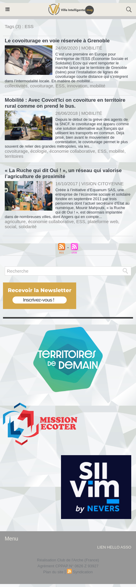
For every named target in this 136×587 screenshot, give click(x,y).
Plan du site (53, 572)
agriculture (15, 221)
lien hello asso (114, 547)
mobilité (97, 85)
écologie (38, 151)
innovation (77, 85)
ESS (60, 85)
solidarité (28, 226)
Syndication (83, 572)
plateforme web (103, 221)
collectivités (16, 85)
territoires (14, 156)
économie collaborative (72, 151)
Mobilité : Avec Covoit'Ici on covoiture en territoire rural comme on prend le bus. (65, 103)
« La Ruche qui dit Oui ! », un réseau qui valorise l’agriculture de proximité (63, 173)
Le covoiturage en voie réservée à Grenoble (57, 41)
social (10, 226)
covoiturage (41, 85)
